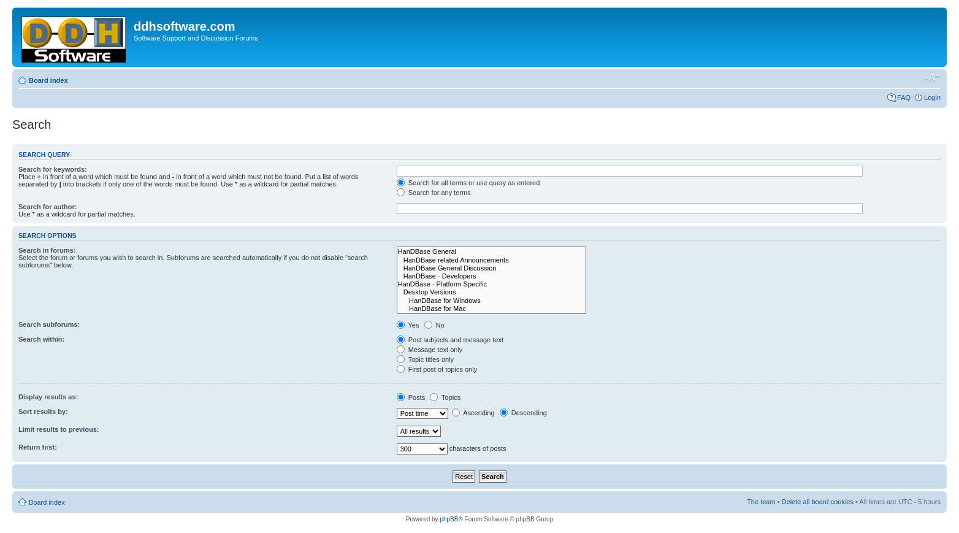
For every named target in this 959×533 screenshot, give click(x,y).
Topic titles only (425, 359)
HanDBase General (491, 252)
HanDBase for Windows (491, 301)
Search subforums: (49, 324)
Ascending (473, 412)
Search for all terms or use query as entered (468, 182)
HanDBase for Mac (491, 309)
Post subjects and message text (450, 339)
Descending (523, 412)
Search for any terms (434, 192)
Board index (48, 80)
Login (932, 97)
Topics (445, 397)
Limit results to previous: (58, 429)
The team (761, 501)
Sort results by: (43, 411)
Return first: (37, 447)
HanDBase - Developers (491, 276)
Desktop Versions (491, 292)
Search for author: (47, 206)
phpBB (449, 519)
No (434, 325)
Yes (408, 325)
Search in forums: (47, 250)
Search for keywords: (52, 169)
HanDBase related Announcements (491, 260)
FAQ (904, 97)
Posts (411, 397)
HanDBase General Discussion (491, 268)
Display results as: (48, 397)
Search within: (41, 339)
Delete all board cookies (818, 501)
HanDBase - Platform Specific (491, 284)
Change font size (932, 77)
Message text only (430, 349)
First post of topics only (437, 369)
